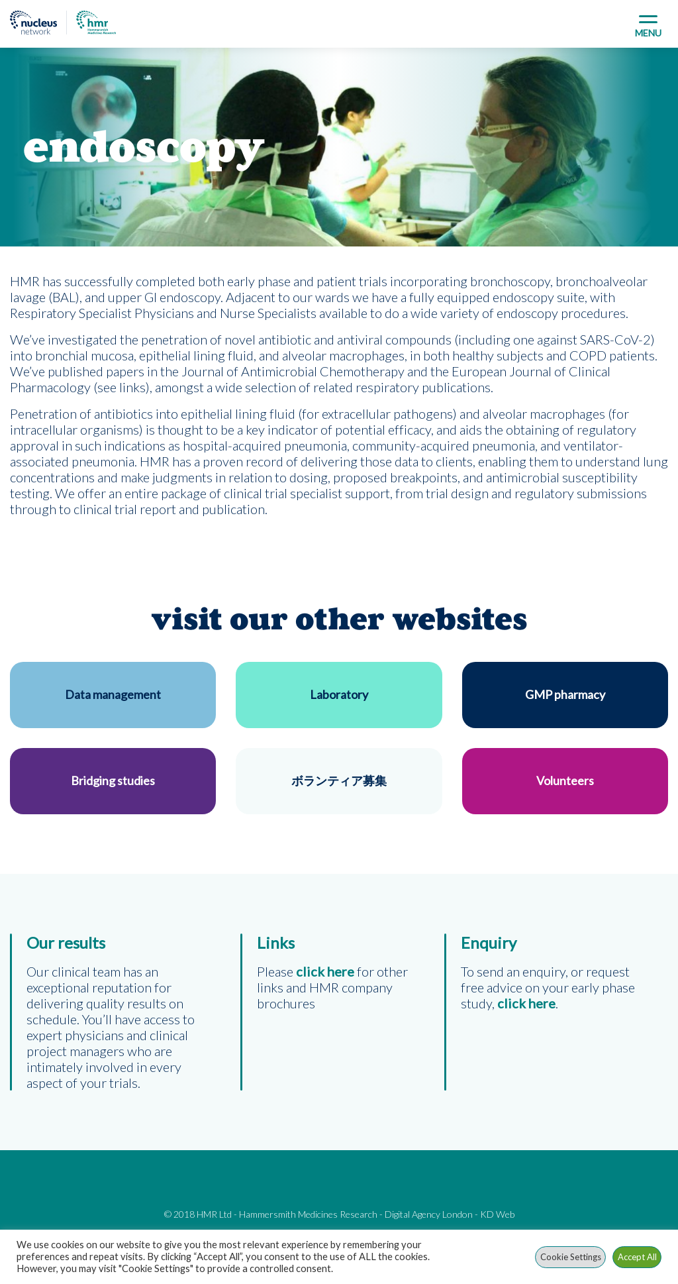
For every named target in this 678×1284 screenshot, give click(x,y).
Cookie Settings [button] (570, 1257)
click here (526, 1003)
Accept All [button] (637, 1257)
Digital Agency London (429, 1214)
